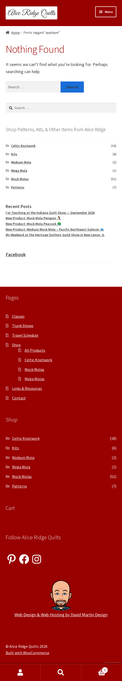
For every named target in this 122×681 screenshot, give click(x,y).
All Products (35, 350)
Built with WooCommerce (27, 652)
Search (61, 672)
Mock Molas (20, 179)
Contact (19, 398)
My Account (20, 672)
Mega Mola (19, 170)
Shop (16, 344)
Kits (14, 154)
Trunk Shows (22, 325)
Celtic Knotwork (23, 145)
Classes (18, 316)
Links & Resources (27, 388)
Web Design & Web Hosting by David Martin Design (61, 615)
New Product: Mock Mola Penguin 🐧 (33, 218)
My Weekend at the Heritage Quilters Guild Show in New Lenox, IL (55, 235)
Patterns (17, 187)
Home (15, 32)
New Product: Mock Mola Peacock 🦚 (33, 224)
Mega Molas (35, 378)
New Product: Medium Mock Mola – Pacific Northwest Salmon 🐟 (55, 229)
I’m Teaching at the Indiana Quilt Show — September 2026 (50, 212)
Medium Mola (21, 162)
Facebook (16, 254)
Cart (94, 669)
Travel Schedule (25, 335)
